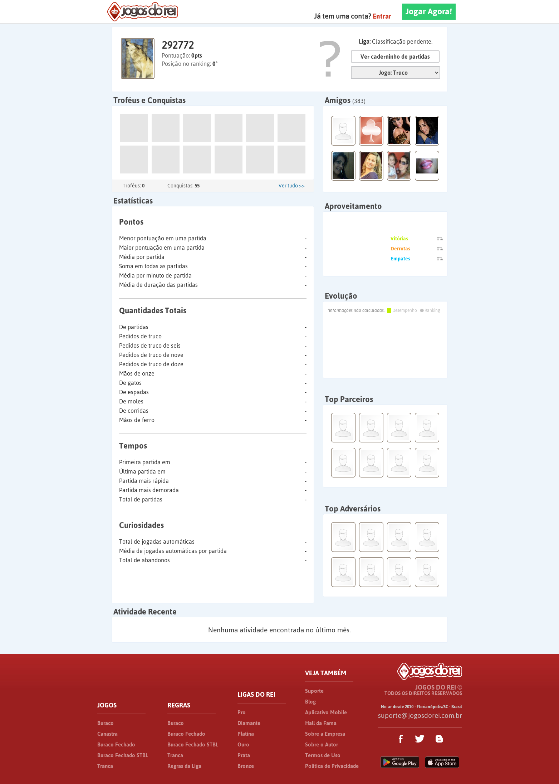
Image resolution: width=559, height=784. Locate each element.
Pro (241, 712)
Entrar (382, 16)
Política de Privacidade (332, 766)
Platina (245, 734)
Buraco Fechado (116, 744)
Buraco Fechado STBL (122, 755)
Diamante (248, 723)
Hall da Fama (321, 723)
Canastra (107, 734)
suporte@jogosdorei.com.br (420, 715)
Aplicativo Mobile (326, 712)
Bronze (245, 766)
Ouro (243, 744)
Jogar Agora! (429, 11)
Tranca (105, 766)
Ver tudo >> (292, 185)
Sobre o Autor (321, 744)
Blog (310, 702)
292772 (178, 45)
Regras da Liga (184, 766)
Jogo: (395, 72)
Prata (243, 755)
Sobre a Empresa (325, 734)
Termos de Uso (322, 755)
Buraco (105, 723)
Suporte (314, 691)
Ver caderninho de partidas (395, 56)
